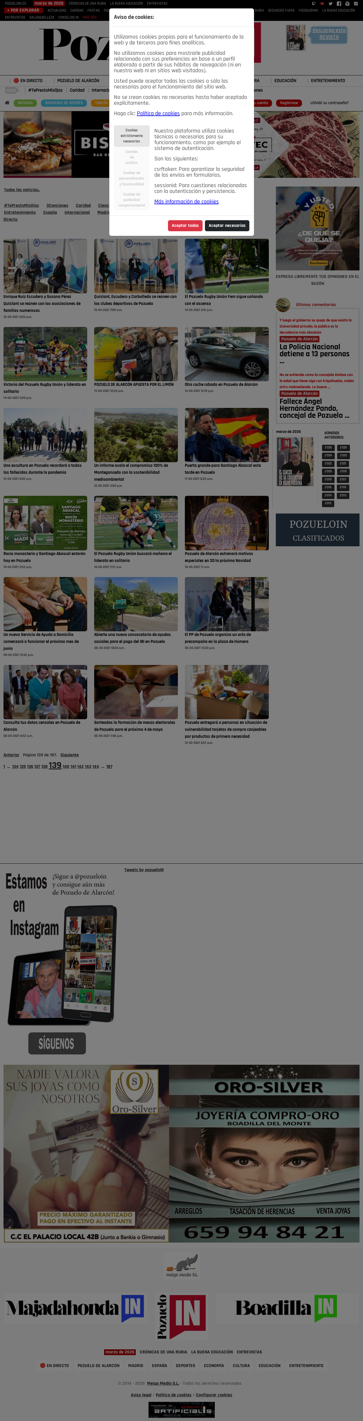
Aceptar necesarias (227, 225)
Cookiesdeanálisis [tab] (132, 157)
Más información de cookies (186, 202)
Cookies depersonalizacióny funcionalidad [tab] (131, 178)
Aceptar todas (185, 225)
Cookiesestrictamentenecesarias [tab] (132, 136)
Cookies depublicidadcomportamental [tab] (132, 200)
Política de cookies (158, 114)
